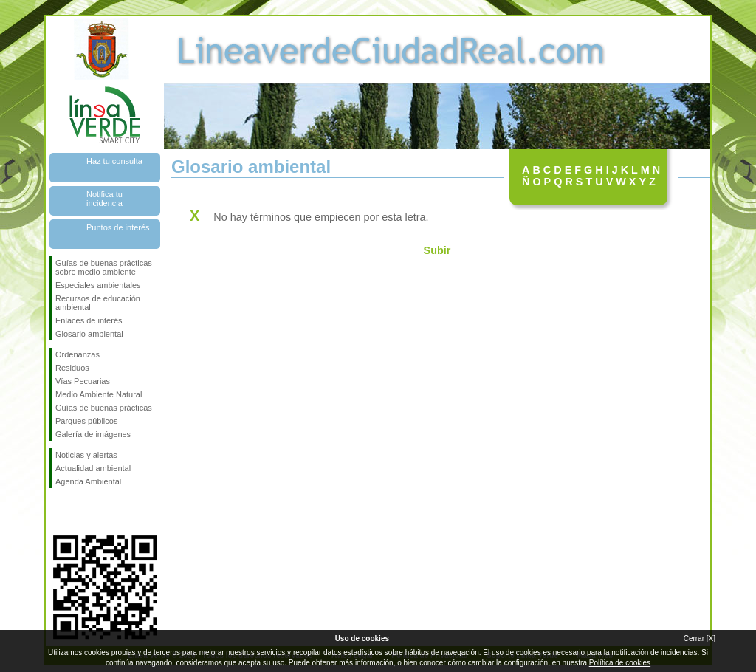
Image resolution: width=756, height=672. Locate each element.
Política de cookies (619, 663)
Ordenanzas (77, 354)
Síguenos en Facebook (58, 512)
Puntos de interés (118, 227)
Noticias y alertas (86, 454)
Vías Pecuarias (82, 381)
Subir (437, 250)
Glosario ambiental (89, 333)
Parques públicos (86, 420)
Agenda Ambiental (88, 481)
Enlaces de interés (89, 320)
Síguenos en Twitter (83, 512)
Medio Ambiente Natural (98, 394)
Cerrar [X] (699, 638)
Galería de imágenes (93, 434)
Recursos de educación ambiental (97, 303)
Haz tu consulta (114, 161)
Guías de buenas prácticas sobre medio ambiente (103, 267)
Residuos (72, 367)
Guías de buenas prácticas (103, 407)
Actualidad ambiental (93, 468)
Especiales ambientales (98, 285)
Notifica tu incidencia (104, 199)
